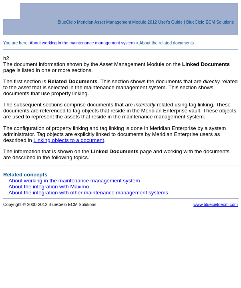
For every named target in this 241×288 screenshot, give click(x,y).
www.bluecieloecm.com (215, 204)
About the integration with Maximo (48, 187)
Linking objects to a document (69, 140)
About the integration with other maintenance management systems (88, 193)
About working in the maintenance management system (82, 42)
